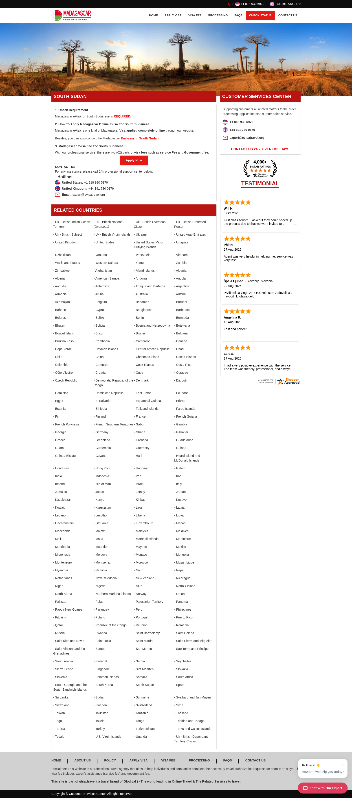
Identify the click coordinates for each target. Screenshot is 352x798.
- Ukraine (140, 234)
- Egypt (58, 401)
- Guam (58, 448)
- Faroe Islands (184, 408)
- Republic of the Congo (110, 625)
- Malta (98, 539)
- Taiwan (59, 713)
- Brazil (98, 333)
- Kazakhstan (62, 499)
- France (139, 416)
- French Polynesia (66, 424)
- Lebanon (60, 515)
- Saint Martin (143, 641)
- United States (104, 242)
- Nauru (139, 570)
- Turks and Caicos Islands (192, 729)
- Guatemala (102, 448)
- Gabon (139, 424)
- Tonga (139, 721)
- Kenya (99, 499)
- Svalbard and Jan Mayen (192, 697)
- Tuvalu (58, 736)
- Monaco (140, 554)
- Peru (138, 609)
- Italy (178, 484)
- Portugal (140, 617)
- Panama (181, 601)
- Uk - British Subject (67, 234)
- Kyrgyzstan (102, 507)
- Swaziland (61, 705)
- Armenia (60, 294)
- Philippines (182, 609)
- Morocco (141, 562)
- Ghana (139, 432)
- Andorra (140, 278)
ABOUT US (82, 760)
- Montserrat (102, 562)
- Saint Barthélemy (147, 633)
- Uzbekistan (62, 255)
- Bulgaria (181, 333)
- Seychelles (182, 661)
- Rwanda (100, 633)
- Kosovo (180, 499)
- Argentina (181, 286)
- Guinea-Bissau (64, 456)
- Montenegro (62, 562)
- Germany (101, 432)
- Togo (57, 721)
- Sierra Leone (63, 669)
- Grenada (141, 440)
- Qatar (58, 625)
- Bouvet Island (63, 333)
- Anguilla (59, 286)
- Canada (180, 341)
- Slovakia (181, 669)
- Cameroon (142, 341)
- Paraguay (101, 609)
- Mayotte (140, 547)
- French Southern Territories (114, 424)
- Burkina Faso (63, 341)
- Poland (99, 617)
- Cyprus (100, 310)
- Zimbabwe (61, 270)
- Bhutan (59, 325)
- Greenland (102, 440)
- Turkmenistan (144, 729)
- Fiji (56, 416)
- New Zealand (144, 578)
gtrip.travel (87, 781)
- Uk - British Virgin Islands (112, 234)
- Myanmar (60, 570)
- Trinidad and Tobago (189, 721)
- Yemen (139, 263)
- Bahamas (141, 302)
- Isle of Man (102, 484)
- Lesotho (100, 515)
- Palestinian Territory (148, 601)
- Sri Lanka (60, 697)
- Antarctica (101, 286)
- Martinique (182, 539)
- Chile (57, 357)
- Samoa (100, 649)
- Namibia (100, 570)
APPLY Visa (173, 15)
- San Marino (143, 649)
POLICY (110, 760)
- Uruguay (181, 242)
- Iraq (178, 476)
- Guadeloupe (183, 440)
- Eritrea (179, 401)
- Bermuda (181, 317)
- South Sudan (144, 685)
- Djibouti (180, 380)
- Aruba (99, 294)
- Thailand (181, 713)
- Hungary (140, 468)
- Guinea (180, 448)
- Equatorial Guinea (147, 401)
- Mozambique (184, 562)
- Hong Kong (102, 468)
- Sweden (100, 705)
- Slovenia (60, 677)
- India (57, 476)
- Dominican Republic (108, 393)
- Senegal (100, 661)
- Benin (139, 317)
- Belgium (100, 302)
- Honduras (61, 468)
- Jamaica (60, 492)
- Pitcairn (59, 617)
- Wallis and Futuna (66, 263)
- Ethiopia (100, 408)
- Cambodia (102, 341)
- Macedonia (61, 531)
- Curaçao (181, 372)
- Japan (99, 492)
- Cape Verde (62, 349)
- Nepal (179, 570)
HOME (153, 15)
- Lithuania (101, 523)
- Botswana (182, 325)
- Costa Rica (182, 364)
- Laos (138, 507)
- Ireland (59, 484)
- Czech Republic (65, 380)
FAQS (238, 15)
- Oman (179, 594)
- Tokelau (100, 721)
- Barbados (181, 310)
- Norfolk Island (184, 586)
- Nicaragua (182, 578)
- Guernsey (141, 448)
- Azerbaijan (61, 302)
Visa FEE (195, 15)
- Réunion (140, 625)
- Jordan (180, 492)
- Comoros (101, 364)
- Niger (58, 586)
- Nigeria (100, 586)
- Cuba (138, 372)
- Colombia (60, 364)
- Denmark (141, 380)
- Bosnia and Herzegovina (152, 325)
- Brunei (139, 333)
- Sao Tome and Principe (191, 649)
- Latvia (179, 507)
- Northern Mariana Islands (112, 594)
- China (99, 357)
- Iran (137, 476)
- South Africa (183, 677)
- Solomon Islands (106, 677)
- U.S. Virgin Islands (107, 736)
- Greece (59, 440)
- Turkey (99, 729)
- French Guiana (185, 416)
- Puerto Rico (183, 617)
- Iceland (180, 468)
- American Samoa (106, 278)
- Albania (180, 270)
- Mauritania (61, 547)
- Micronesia (61, 554)
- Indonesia (101, 476)
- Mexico (180, 547)
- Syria (178, 705)
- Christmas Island (146, 357)
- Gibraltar (181, 432)
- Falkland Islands (146, 408)
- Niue (138, 586)
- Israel (138, 484)
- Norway (140, 594)
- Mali (57, 539)
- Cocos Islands (185, 357)
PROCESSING (218, 15)
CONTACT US (287, 15)
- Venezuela (142, 255)
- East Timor (142, 393)
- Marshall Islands (146, 539)
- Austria (180, 294)
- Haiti (138, 456)
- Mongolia (181, 554)
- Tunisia (59, 729)
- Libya (179, 515)
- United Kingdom (65, 242)
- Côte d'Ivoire (63, 372)
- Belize (99, 317)
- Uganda (140, 736)
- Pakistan (60, 601)
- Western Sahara (106, 263)
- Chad (179, 349)
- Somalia (140, 677)
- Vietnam (181, 255)
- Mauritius (101, 547)
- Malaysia (141, 531)
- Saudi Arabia (63, 661)
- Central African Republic (151, 349)
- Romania (181, 625)
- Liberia (139, 515)
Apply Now (134, 160)
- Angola (180, 278)
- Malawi (99, 531)
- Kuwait (59, 507)
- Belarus (59, 317)
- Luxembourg (143, 523)
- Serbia (139, 661)
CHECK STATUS (260, 15)
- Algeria (59, 278)
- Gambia (180, 424)
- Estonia (59, 408)
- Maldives (181, 531)
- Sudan (99, 697)
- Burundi (180, 302)
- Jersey (139, 492)
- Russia (59, 633)
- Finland (100, 416)
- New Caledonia (105, 578)
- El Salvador (103, 401)
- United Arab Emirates (190, 234)
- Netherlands (62, 578)
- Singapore (102, 669)
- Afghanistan (103, 270)
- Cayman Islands (106, 349)
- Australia (141, 294)
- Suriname (141, 697)
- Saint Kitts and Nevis (68, 641)
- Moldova (100, 554)
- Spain (179, 685)
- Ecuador (181, 393)
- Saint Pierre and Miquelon (193, 641)
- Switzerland (143, 705)
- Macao (180, 523)
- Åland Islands (144, 270)
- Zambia (180, 263)
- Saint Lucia (102, 641)
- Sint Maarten (144, 669)
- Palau (98, 601)
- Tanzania (141, 713)
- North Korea (62, 594)
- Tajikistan (101, 713)
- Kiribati (139, 499)
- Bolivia (99, 325)
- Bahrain (59, 310)
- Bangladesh (143, 310)
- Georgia (59, 432)
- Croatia (100, 372)
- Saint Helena (184, 633)
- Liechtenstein (63, 523)
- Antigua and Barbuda (149, 286)
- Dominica (60, 393)
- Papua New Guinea (67, 609)
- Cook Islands (144, 364)
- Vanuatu (100, 255)
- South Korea (103, 685)
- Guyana (100, 456)
